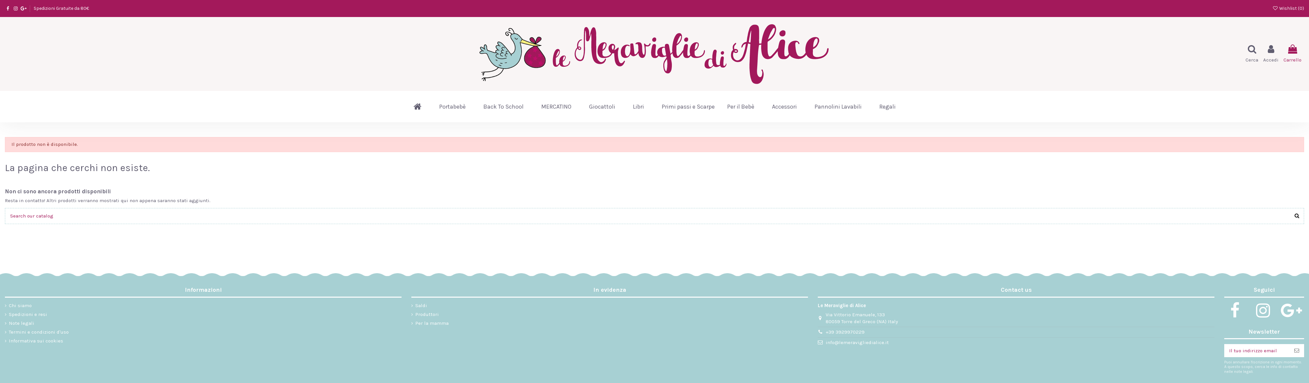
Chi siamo (20, 305)
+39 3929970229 (845, 332)
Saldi (421, 305)
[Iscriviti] (1296, 350)
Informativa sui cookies (36, 341)
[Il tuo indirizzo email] (1256, 350)
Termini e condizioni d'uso (39, 332)
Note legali (21, 323)
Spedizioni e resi (28, 314)
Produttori (427, 314)
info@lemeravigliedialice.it (857, 342)
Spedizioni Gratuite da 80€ (61, 8)
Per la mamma (432, 323)
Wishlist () (1288, 8)
